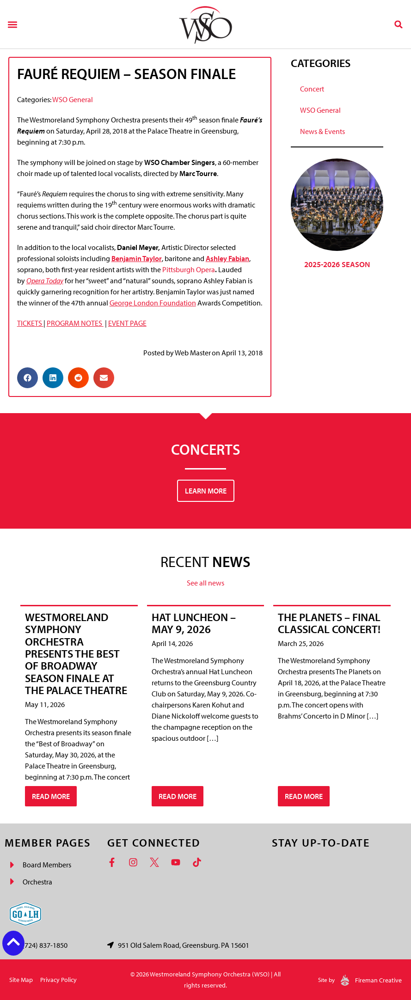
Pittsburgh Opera (188, 269)
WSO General (72, 99)
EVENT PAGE (127, 323)
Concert (312, 88)
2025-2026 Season (337, 264)
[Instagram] (135, 862)
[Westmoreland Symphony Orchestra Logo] (205, 24)
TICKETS (30, 323)
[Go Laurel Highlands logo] (25, 914)
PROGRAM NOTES (75, 323)
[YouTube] (178, 862)
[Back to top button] (13, 941)
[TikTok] (199, 862)
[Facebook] (114, 862)
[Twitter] (157, 862)
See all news (205, 582)
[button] (12, 24)
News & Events (322, 131)
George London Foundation (153, 302)
